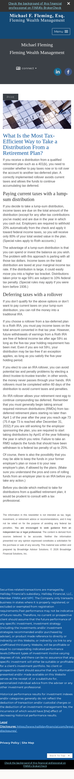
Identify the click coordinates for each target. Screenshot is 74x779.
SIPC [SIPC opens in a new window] (30, 598)
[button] (61, 31)
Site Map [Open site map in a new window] (28, 742)
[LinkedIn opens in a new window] (57, 74)
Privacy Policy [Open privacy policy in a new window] (9, 742)
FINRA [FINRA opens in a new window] (16, 598)
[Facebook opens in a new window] (68, 74)
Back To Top (60, 755)
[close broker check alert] (68, 3)
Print (10, 97)
